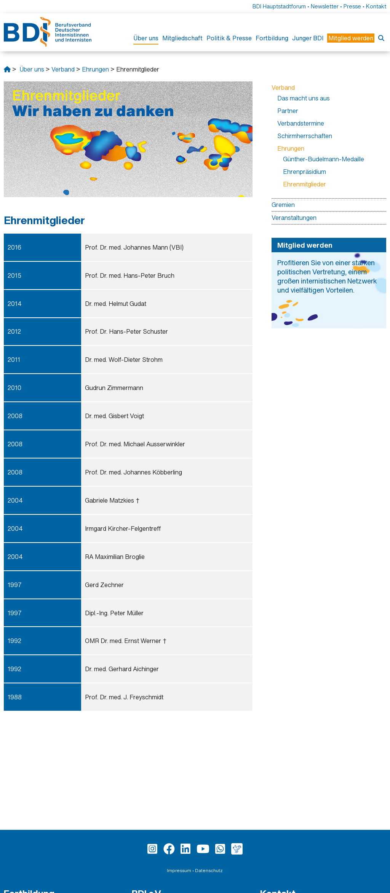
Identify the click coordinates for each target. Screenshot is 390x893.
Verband (63, 69)
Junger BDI (307, 38)
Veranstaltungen (294, 217)
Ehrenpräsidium (304, 171)
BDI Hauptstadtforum (279, 6)
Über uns (145, 38)
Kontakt (376, 6)
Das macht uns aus (303, 98)
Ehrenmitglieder (304, 184)
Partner (287, 110)
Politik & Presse (229, 38)
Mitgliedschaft (182, 38)
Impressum (179, 870)
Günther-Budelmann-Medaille (323, 159)
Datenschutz (209, 870)
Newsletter (325, 6)
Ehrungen (95, 69)
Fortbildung (272, 38)
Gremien (283, 204)
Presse (352, 6)
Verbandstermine (300, 123)
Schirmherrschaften (304, 135)
